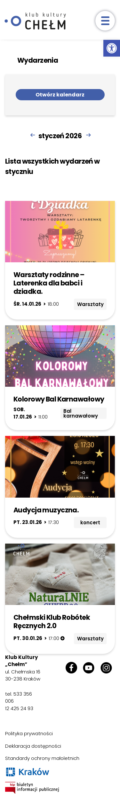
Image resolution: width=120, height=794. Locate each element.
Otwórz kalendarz (60, 94)
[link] (111, 48)
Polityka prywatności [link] (29, 733)
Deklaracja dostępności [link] (33, 746)
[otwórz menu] (105, 21)
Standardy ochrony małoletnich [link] (42, 758)
